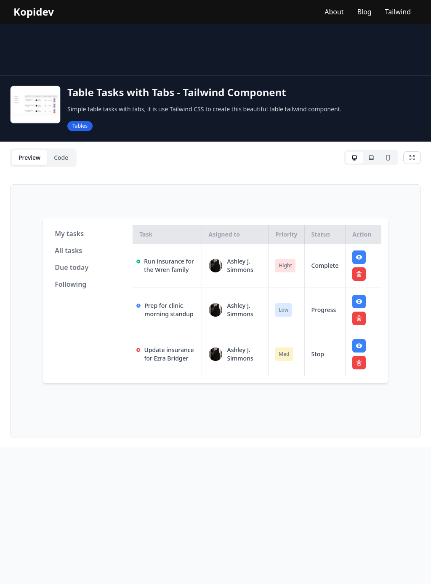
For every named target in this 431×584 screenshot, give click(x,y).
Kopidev (33, 12)
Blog (364, 11)
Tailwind (398, 11)
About (334, 11)
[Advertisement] (215, 49)
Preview (29, 157)
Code (61, 157)
